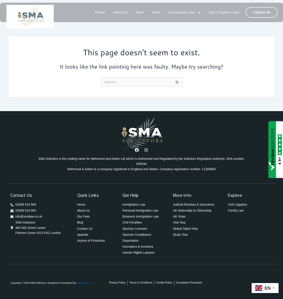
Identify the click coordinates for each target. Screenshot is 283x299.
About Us (120, 12)
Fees (140, 12)
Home (100, 12)
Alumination (82, 283)
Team (156, 12)
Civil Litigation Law (224, 12)
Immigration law (184, 12)
